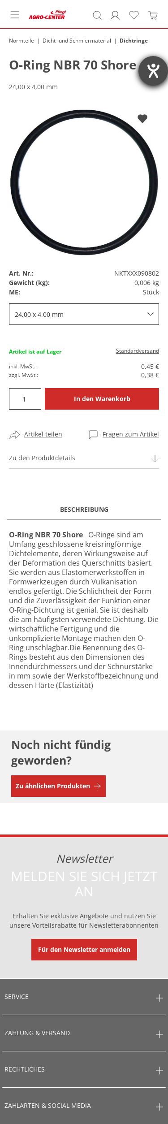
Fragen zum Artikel (131, 434)
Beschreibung (84, 509)
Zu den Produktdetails (42, 458)
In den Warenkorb (102, 398)
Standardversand (137, 350)
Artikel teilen (43, 434)
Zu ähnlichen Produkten (53, 786)
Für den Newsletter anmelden (84, 949)
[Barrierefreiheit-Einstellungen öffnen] (153, 71)
